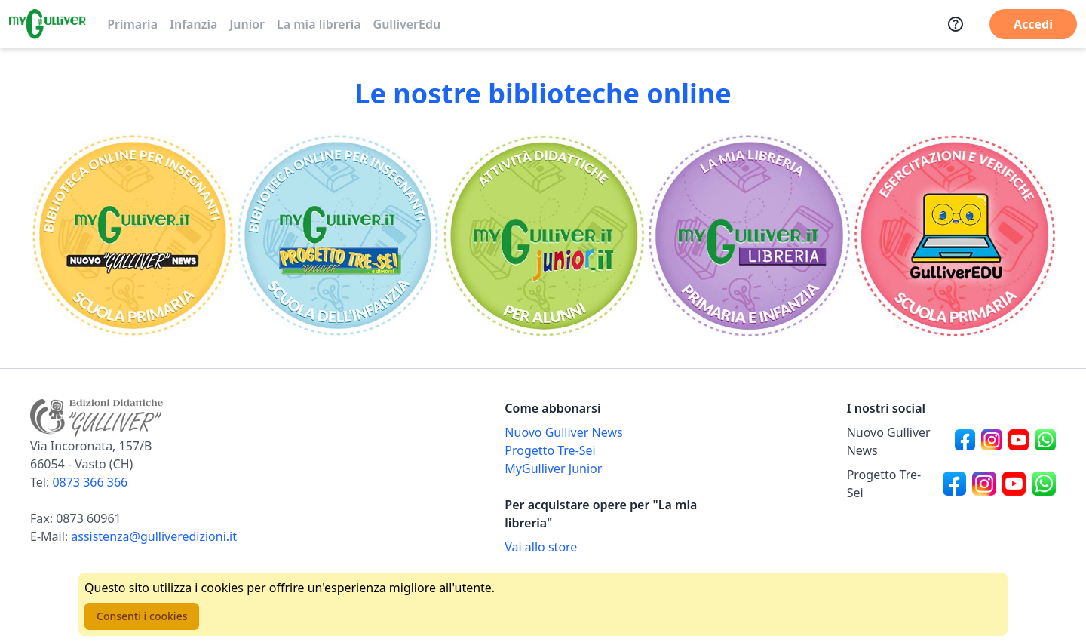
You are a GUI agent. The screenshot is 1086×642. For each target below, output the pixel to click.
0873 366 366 (89, 482)
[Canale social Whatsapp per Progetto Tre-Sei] (1044, 484)
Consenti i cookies (142, 616)
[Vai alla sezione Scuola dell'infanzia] (337, 235)
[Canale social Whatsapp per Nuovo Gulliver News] (1045, 441)
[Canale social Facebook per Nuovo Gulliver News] (965, 441)
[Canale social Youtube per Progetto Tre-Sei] (1014, 484)
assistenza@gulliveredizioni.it (154, 536)
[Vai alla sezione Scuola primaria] (132, 235)
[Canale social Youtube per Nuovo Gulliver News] (1018, 441)
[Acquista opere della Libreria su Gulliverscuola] (609, 547)
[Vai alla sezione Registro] (953, 235)
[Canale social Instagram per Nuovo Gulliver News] (991, 441)
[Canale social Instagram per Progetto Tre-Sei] (984, 484)
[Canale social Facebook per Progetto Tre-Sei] (955, 484)
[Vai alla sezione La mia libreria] (748, 235)
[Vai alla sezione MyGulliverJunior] (543, 235)
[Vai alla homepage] (47, 24)
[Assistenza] (955, 24)
